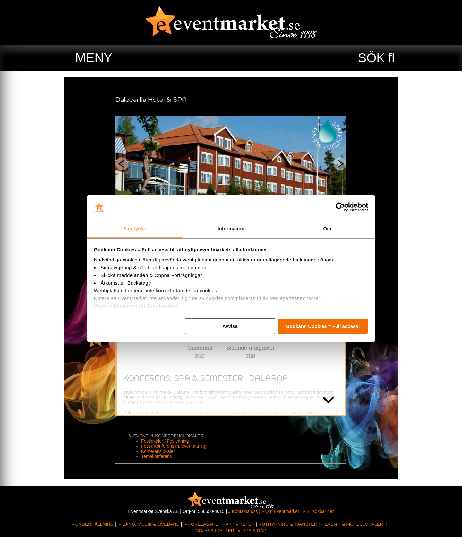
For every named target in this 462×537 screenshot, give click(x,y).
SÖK (371, 58)
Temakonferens (156, 456)
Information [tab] (231, 228)
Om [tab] (327, 228)
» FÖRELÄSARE (201, 524)
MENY (94, 58)
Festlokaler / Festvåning (165, 441)
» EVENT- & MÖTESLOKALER (352, 524)
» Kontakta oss (243, 511)
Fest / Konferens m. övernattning (173, 446)
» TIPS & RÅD (252, 530)
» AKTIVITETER (238, 524)
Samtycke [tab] (135, 228)
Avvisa (230, 326)
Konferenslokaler (158, 451)
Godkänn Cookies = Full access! (323, 326)
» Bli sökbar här (318, 511)
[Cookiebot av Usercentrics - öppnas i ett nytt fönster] (340, 207)
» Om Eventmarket (280, 511)
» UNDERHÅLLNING (93, 524)
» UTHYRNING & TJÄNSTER (287, 524)
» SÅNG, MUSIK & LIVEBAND (149, 524)
